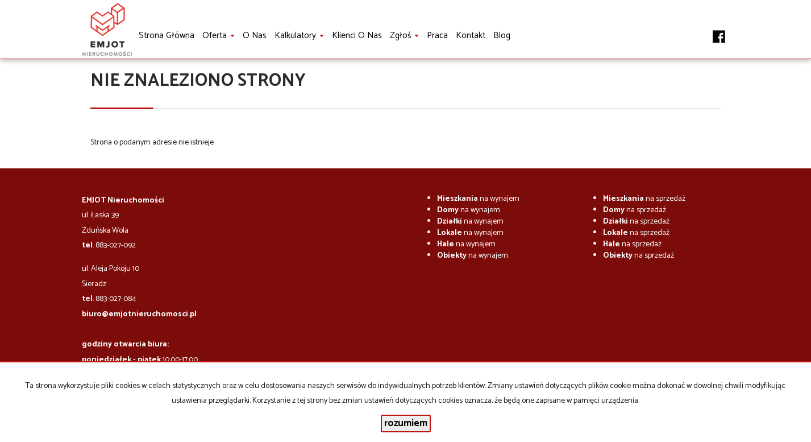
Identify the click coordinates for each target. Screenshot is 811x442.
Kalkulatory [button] (299, 35)
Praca (437, 35)
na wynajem (478, 198)
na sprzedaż (644, 198)
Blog (501, 35)
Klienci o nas (357, 35)
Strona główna (166, 35)
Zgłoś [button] (404, 35)
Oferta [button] (218, 35)
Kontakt (470, 35)
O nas (255, 35)
